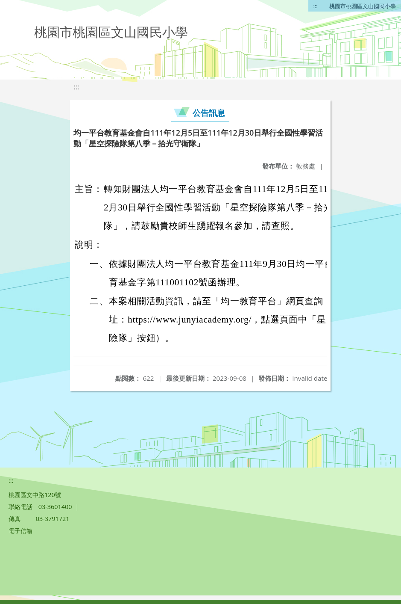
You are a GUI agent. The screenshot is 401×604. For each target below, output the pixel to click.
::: (315, 6)
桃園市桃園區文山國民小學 (362, 6)
